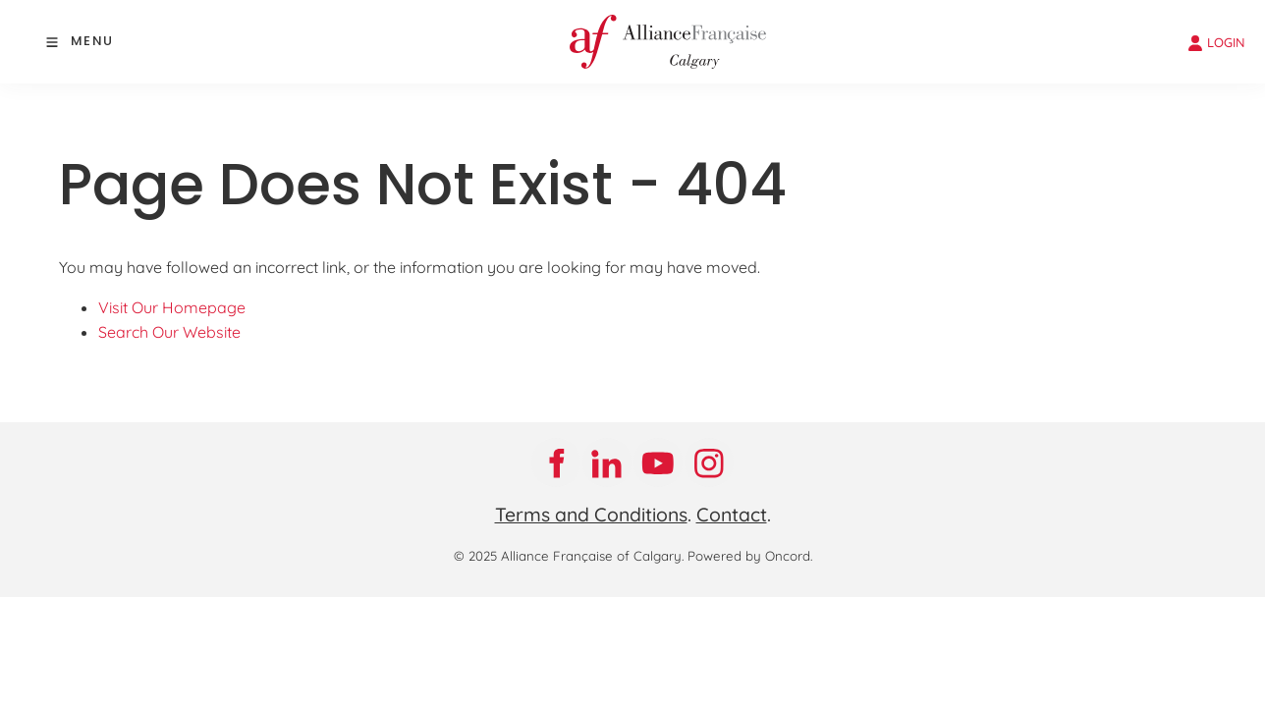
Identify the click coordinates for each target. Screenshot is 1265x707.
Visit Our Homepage (172, 307)
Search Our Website (169, 332)
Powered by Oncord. (750, 556)
